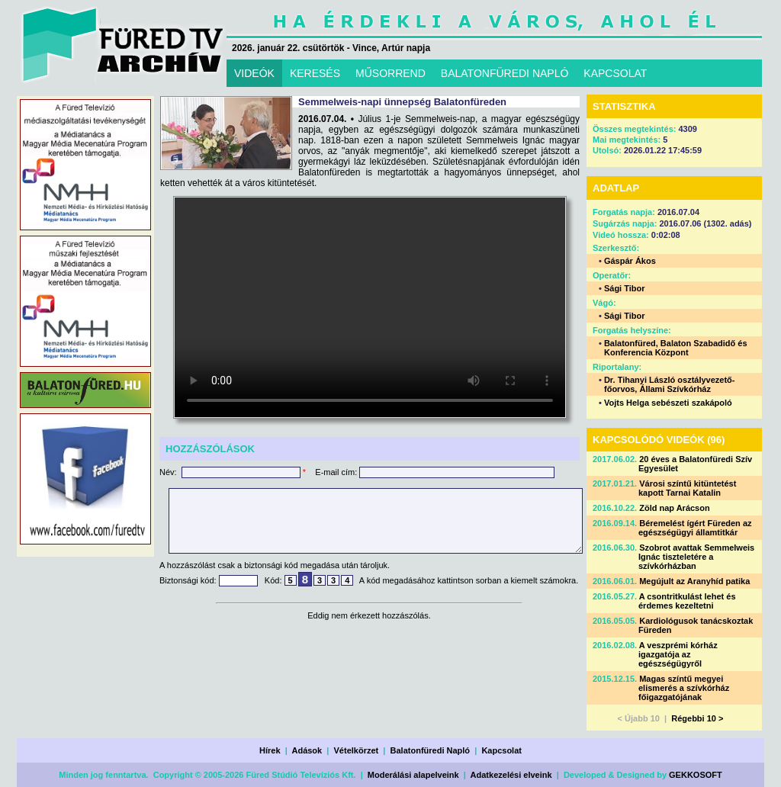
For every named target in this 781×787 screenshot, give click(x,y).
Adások (306, 750)
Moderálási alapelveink (413, 774)
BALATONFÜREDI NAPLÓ (505, 73)
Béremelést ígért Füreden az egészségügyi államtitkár (695, 528)
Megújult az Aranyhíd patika (694, 581)
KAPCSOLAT (615, 73)
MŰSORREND (390, 73)
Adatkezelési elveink (511, 774)
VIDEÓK (254, 73)
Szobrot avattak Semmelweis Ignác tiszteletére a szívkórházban (696, 556)
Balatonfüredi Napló (430, 750)
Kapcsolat (501, 750)
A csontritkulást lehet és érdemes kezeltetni (687, 601)
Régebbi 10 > (697, 718)
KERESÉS (315, 73)
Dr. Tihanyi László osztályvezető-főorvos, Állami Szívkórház (669, 384)
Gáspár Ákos (630, 260)
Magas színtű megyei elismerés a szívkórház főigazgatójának (683, 688)
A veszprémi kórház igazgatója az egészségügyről (678, 654)
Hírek (270, 750)
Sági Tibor (624, 288)
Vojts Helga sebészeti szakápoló (668, 402)
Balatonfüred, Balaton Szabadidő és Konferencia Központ (675, 348)
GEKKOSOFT (695, 774)
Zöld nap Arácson (674, 507)
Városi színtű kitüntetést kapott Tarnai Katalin (687, 488)
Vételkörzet (356, 750)
